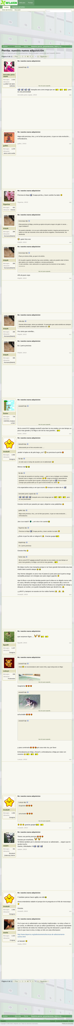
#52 (70, 353)
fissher (5, 413)
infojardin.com (17, 1023)
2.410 (13, 79)
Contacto (52, 1021)
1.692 (13, 455)
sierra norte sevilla (9, 153)
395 (14, 231)
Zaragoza (12, 459)
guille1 (5, 146)
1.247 (13, 648)
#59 (70, 911)
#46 (70, 95)
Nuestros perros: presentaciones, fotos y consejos (23, 53)
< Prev (15, 56)
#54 (70, 594)
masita (5, 932)
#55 (70, 643)
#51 (70, 334)
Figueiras (6, 204)
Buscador (18, 10)
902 (14, 207)
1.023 (13, 936)
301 (14, 849)
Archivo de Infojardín (62, 1021)
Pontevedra (11, 678)
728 (14, 416)
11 (38, 56)
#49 (70, 242)
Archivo (6, 7)
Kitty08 (5, 228)
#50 (70, 278)
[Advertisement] (37, 29)
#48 (70, 202)
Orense (12, 210)
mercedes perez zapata (9, 75)
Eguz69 (5, 645)
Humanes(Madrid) (9, 236)
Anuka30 (52, 53)
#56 (70, 759)
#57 (70, 828)
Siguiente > (44, 56)
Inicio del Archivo (7, 10)
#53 (70, 434)
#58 (70, 849)
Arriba (71, 1021)
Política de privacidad (67, 1023)
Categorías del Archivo (18, 7)
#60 (70, 944)
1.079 (13, 149)
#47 (70, 144)
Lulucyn (6, 671)
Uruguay (12, 940)
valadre (5, 846)
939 (14, 674)
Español (3, 1021)
